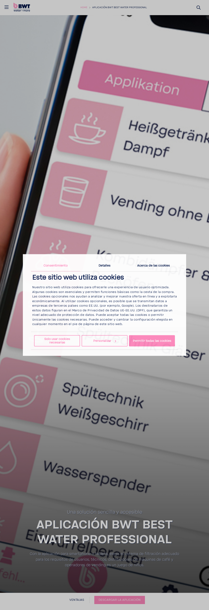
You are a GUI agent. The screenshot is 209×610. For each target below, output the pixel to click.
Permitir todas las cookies (152, 341)
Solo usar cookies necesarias (57, 340)
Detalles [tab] (105, 265)
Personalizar (104, 341)
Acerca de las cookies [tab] (153, 265)
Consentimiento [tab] (55, 265)
